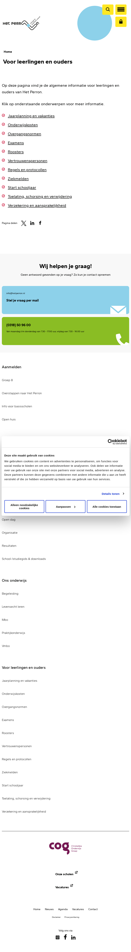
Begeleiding (10, 593)
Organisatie (10, 532)
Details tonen (110, 493)
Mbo (5, 620)
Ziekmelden (18, 178)
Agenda (63, 909)
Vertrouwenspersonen (27, 160)
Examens (16, 142)
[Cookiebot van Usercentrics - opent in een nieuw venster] (110, 442)
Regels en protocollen (27, 169)
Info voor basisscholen (17, 406)
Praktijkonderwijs (13, 633)
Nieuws (49, 909)
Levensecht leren (13, 606)
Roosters (16, 151)
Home (8, 51)
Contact (93, 909)
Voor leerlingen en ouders (24, 667)
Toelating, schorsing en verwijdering (40, 196)
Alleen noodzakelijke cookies (24, 506)
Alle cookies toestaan (106, 506)
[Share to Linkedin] (32, 223)
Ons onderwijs (14, 580)
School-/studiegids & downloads (24, 559)
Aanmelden (11, 367)
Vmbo (6, 646)
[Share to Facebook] (40, 223)
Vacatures (62, 887)
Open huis (9, 419)
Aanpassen (65, 506)
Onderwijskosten (23, 124)
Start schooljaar (22, 187)
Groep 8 (7, 380)
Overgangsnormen (24, 133)
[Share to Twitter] (23, 223)
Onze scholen (64, 874)
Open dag (8, 519)
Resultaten (9, 545)
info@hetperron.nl (15, 293)
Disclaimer (56, 917)
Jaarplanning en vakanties (31, 115)
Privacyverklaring (71, 917)
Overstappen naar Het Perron (22, 393)
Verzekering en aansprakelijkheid (37, 205)
